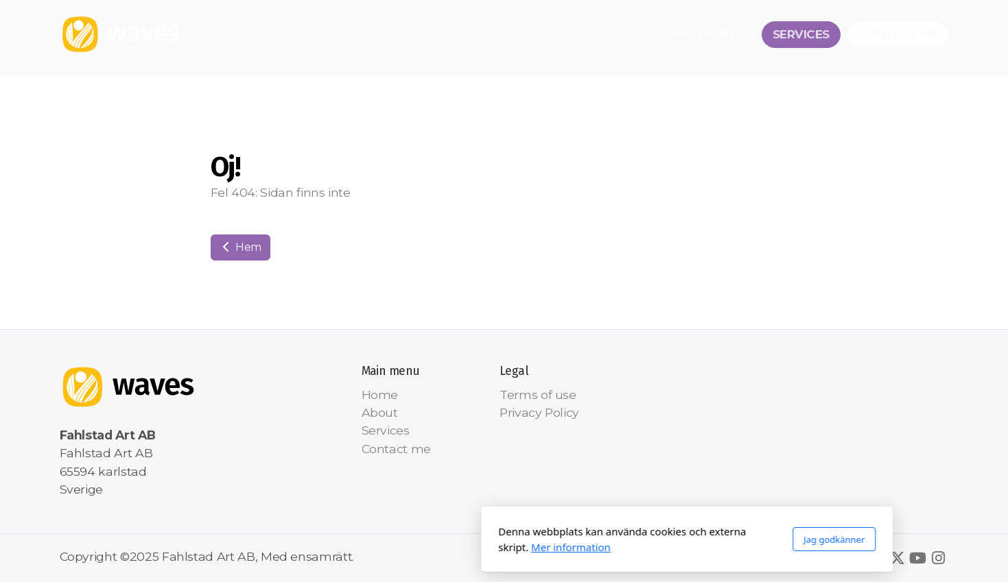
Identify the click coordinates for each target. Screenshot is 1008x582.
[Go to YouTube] (918, 558)
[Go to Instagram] (938, 558)
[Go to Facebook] (877, 558)
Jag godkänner (650, 539)
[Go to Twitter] (897, 558)
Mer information (387, 547)
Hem (241, 247)
